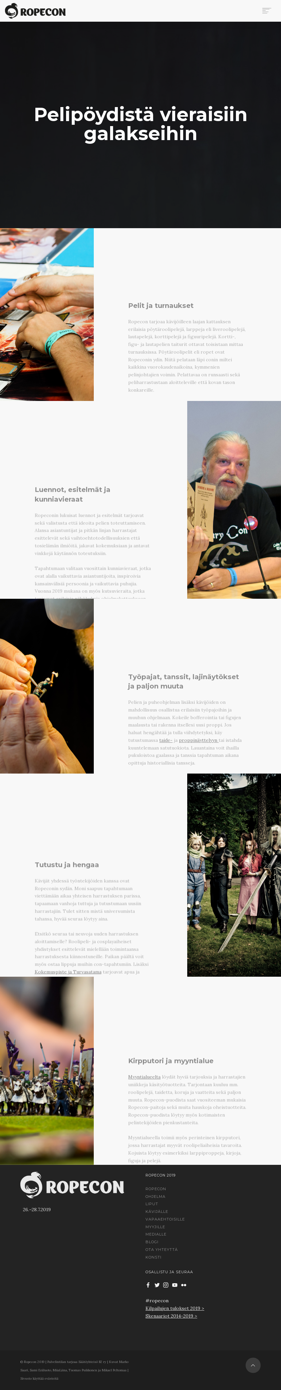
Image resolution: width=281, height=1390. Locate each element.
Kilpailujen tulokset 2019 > (175, 1308)
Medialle (156, 1234)
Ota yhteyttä (162, 1249)
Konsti (154, 1257)
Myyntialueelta (144, 1128)
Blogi (152, 1242)
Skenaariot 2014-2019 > (171, 1316)
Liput (152, 1204)
